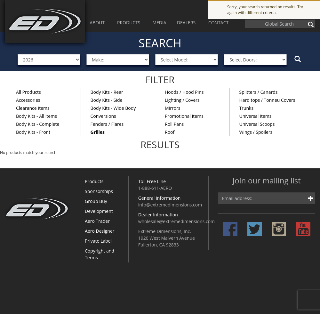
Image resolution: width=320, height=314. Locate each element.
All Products (28, 92)
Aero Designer (100, 231)
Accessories (28, 100)
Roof (169, 132)
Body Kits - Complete (37, 124)
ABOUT (97, 23)
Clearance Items (33, 108)
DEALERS (186, 23)
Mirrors (172, 108)
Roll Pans (174, 124)
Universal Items (255, 116)
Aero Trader (97, 221)
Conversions (103, 116)
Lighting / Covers (182, 100)
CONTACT (218, 23)
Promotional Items (184, 116)
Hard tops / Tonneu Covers (267, 100)
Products (94, 181)
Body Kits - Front (33, 132)
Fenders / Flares (107, 124)
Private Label (98, 241)
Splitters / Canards (258, 92)
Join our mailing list (267, 181)
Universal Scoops (257, 124)
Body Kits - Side (107, 100)
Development (99, 211)
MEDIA (159, 23)
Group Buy (96, 201)
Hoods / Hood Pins (184, 92)
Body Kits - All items (36, 116)
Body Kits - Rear (107, 92)
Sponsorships (99, 191)
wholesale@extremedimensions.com (176, 221)
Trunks (246, 108)
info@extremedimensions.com (170, 205)
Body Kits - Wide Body (113, 108)
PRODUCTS (128, 23)
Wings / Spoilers (256, 132)
